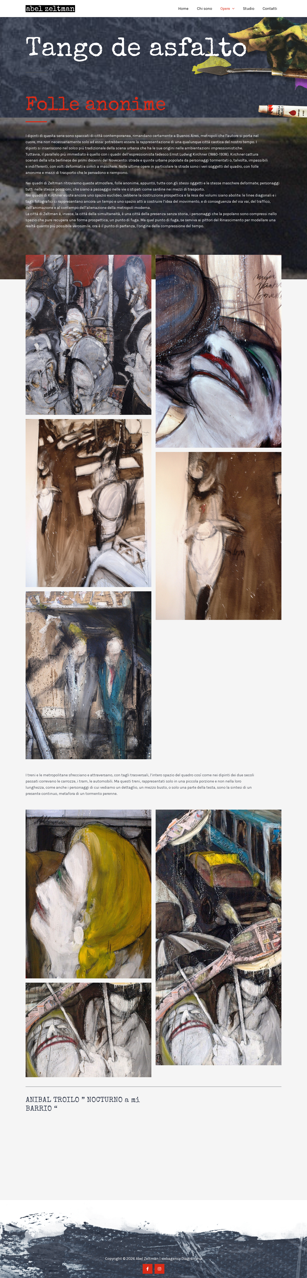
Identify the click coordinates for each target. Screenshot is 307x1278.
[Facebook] (147, 1269)
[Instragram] (159, 1269)
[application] (234, 8)
